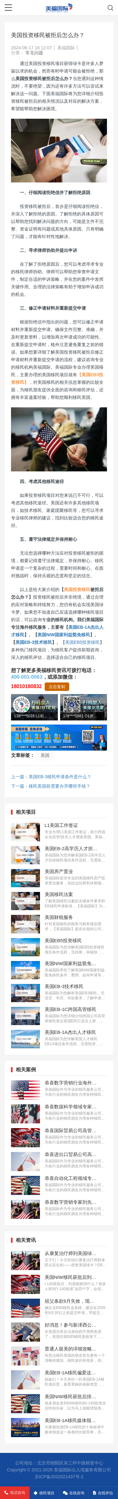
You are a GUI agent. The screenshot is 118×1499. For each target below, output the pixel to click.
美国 (45, 755)
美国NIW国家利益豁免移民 (63, 634)
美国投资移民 (77, 589)
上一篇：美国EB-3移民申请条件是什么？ (51, 776)
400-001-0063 (26, 677)
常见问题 (34, 53)
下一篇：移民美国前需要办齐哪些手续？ (50, 786)
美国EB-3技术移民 (33, 642)
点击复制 (57, 686)
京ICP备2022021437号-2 (59, 1476)
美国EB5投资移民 (82, 642)
